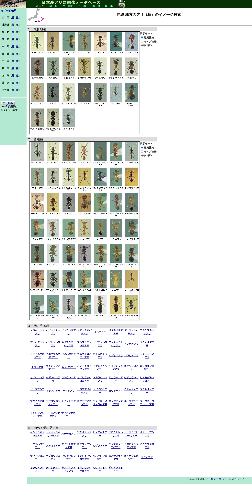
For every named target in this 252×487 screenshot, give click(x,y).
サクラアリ (68, 390)
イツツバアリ (53, 390)
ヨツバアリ (147, 457)
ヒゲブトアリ (100, 445)
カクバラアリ (69, 367)
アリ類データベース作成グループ (225, 478)
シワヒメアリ (131, 355)
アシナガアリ (131, 343)
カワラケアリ (116, 390)
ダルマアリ (100, 332)
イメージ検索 (8, 10)
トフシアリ (37, 367)
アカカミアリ (53, 445)
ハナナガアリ (69, 433)
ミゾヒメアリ (116, 355)
